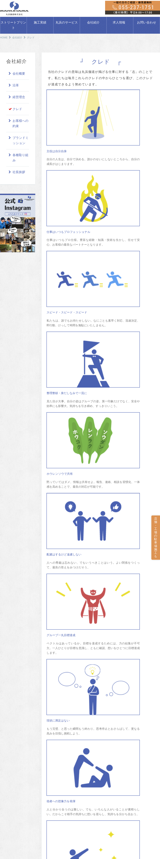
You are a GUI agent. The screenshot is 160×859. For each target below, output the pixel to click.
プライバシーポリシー (141, 774)
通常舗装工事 (11, 796)
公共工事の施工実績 (56, 734)
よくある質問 (11, 782)
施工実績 (40, 22)
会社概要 (19, 73)
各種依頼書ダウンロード (142, 756)
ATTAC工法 (9, 812)
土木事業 (91, 739)
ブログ (129, 737)
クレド (17, 109)
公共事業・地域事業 (15, 801)
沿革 (16, 85)
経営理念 (19, 97)
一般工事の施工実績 (56, 739)
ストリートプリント (13, 25)
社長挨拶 (19, 172)
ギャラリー (92, 786)
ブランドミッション (21, 140)
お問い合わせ (146, 22)
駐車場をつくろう (12, 728)
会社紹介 (93, 22)
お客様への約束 (20, 123)
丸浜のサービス (66, 22)
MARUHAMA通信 (96, 791)
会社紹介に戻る (101, 537)
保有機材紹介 (94, 780)
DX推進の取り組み (138, 765)
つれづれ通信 (94, 796)
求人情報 (119, 22)
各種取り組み (20, 158)
